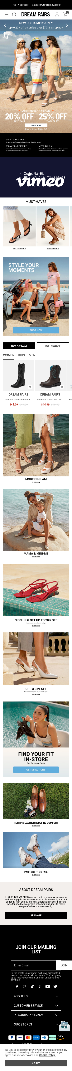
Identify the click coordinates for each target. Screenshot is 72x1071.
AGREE (36, 1063)
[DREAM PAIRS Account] (57, 14)
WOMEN (8, 355)
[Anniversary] (64, 1026)
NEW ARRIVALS (19, 346)
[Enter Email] (33, 965)
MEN (32, 355)
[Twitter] (55, 986)
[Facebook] (17, 986)
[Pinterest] (40, 986)
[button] (6, 14)
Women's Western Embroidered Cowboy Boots (29, 399)
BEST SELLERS (52, 346)
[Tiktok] (32, 986)
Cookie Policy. (47, 1055)
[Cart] (65, 14)
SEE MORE (36, 915)
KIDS (21, 355)
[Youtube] (47, 986)
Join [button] (63, 965)
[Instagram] (24, 986)
